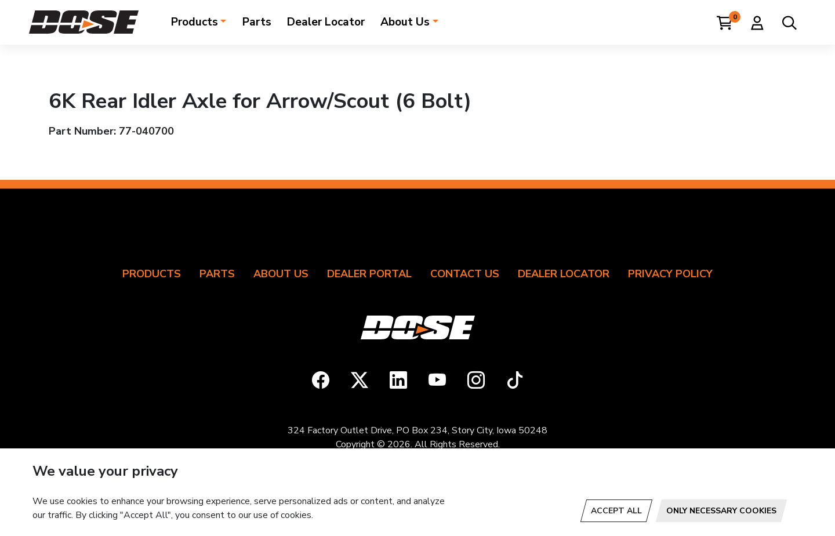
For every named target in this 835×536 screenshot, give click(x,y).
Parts (256, 22)
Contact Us (464, 274)
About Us (405, 22)
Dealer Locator (326, 22)
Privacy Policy (670, 274)
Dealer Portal (369, 274)
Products (194, 22)
